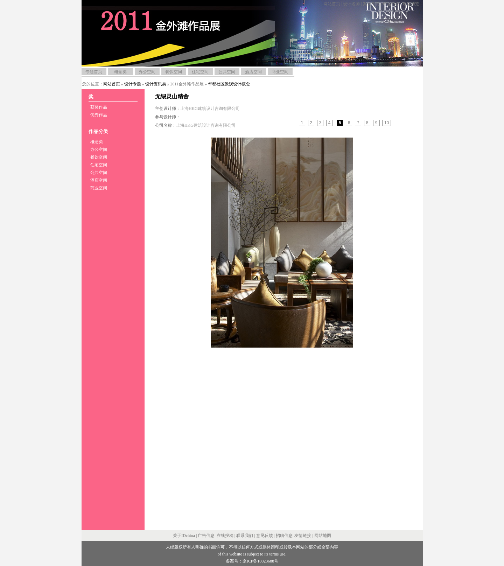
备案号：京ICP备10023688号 (252, 561)
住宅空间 (200, 71)
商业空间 (280, 71)
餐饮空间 (173, 71)
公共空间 (226, 71)
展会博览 (410, 3)
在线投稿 (225, 535)
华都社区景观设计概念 (229, 84)
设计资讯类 (155, 84)
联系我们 (244, 535)
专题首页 (93, 71)
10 (386, 122)
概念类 (120, 71)
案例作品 (371, 3)
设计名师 (351, 3)
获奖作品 (98, 107)
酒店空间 (253, 71)
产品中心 (391, 3)
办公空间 (147, 71)
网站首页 (331, 3)
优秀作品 (98, 114)
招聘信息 (284, 535)
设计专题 (132, 84)
